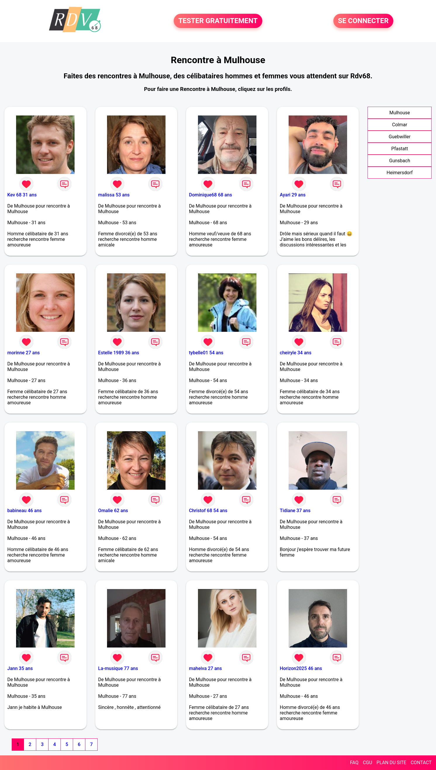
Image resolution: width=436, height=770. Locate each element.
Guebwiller (400, 136)
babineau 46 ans (24, 510)
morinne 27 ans (23, 352)
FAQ (354, 762)
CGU (367, 762)
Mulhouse (400, 112)
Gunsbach (399, 160)
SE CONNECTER (363, 21)
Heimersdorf (400, 172)
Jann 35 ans (20, 668)
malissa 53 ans (114, 195)
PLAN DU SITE (391, 762)
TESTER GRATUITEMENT (218, 21)
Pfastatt (399, 148)
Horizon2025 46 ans (301, 668)
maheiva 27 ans (205, 668)
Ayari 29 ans (293, 195)
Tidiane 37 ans (295, 510)
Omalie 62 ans (113, 510)
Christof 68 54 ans (208, 510)
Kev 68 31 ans (22, 195)
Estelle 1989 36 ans (118, 352)
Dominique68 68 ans (210, 195)
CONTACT (421, 762)
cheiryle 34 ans (295, 352)
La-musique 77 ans (118, 668)
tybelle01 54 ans (206, 352)
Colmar (399, 124)
